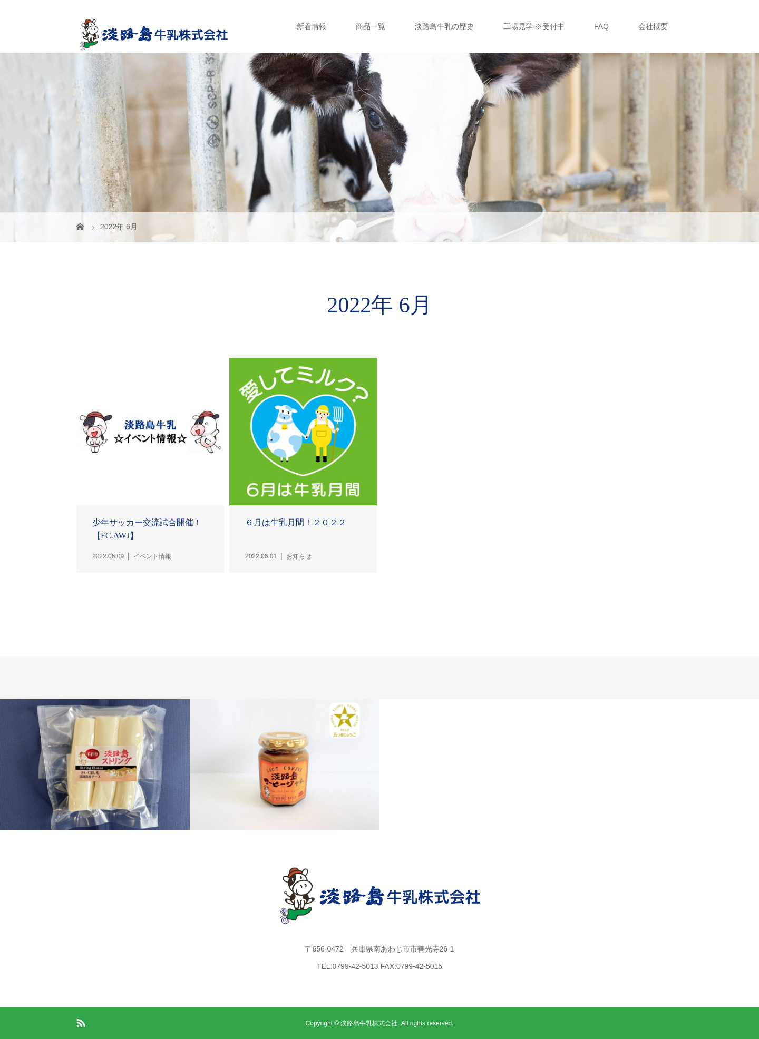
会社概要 (653, 26)
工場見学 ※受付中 (534, 26)
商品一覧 (370, 26)
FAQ (601, 26)
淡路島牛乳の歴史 (444, 26)
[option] (95, 764)
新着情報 (311, 26)
